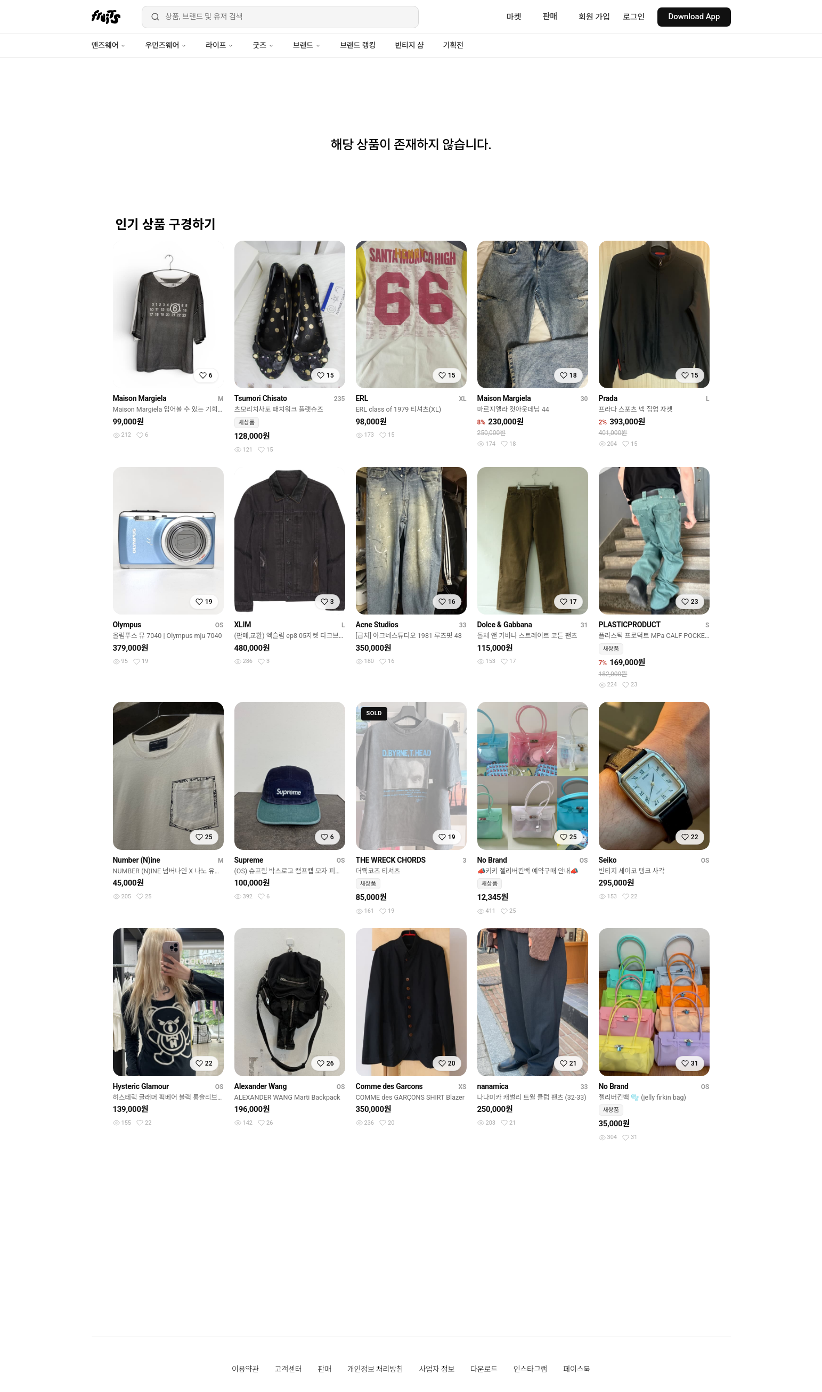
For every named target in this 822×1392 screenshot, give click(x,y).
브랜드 (307, 45)
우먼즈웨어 (165, 45)
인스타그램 (530, 1369)
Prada (608, 398)
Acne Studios (377, 624)
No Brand (492, 860)
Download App (694, 16)
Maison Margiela (140, 398)
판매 (549, 16)
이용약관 (245, 1369)
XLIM (242, 624)
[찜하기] (205, 375)
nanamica (493, 1086)
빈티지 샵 (409, 45)
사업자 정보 (437, 1369)
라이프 (219, 45)
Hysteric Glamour (141, 1086)
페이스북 (576, 1369)
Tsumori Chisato (260, 398)
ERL (362, 398)
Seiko (608, 860)
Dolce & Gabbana (504, 624)
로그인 (634, 17)
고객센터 (288, 1369)
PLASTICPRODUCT (630, 624)
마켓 (514, 17)
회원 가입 (594, 17)
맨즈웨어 (109, 45)
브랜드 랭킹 (358, 45)
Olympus (127, 624)
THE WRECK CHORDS (391, 860)
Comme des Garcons (389, 1086)
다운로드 (484, 1369)
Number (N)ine (136, 860)
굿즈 (263, 45)
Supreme (249, 860)
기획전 (453, 45)
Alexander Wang (260, 1086)
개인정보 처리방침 (375, 1369)
